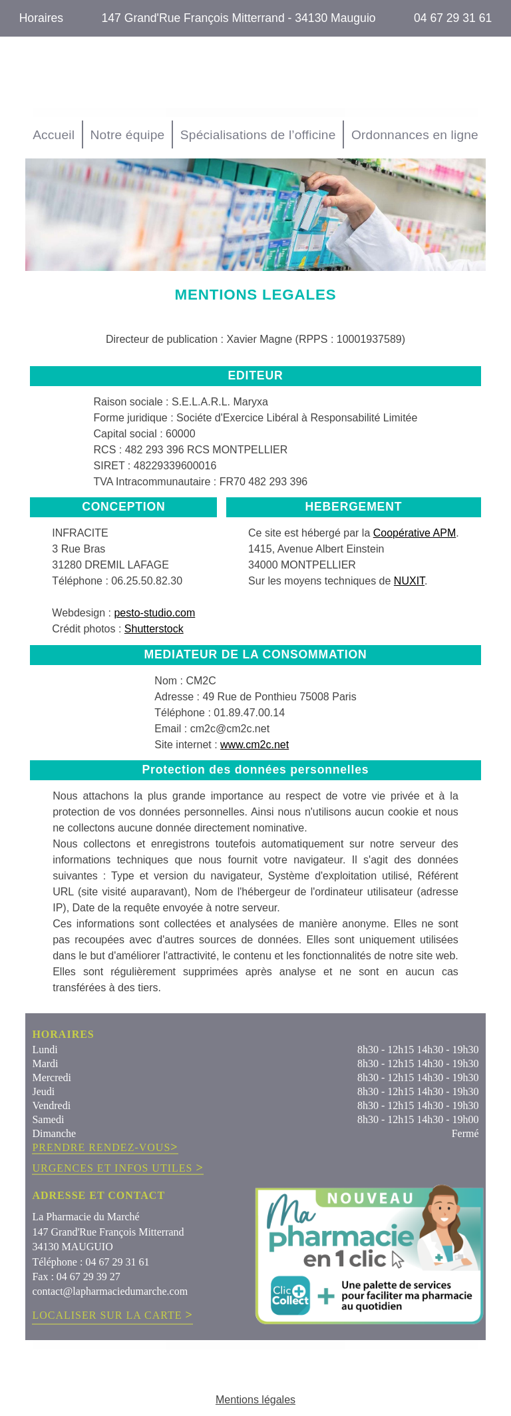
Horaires (41, 18)
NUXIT (409, 581)
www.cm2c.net (254, 744)
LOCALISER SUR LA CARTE (112, 1314)
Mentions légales (255, 1399)
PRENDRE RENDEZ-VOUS (105, 1148)
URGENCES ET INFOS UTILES (118, 1168)
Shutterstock (154, 628)
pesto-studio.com (154, 612)
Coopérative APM (414, 533)
